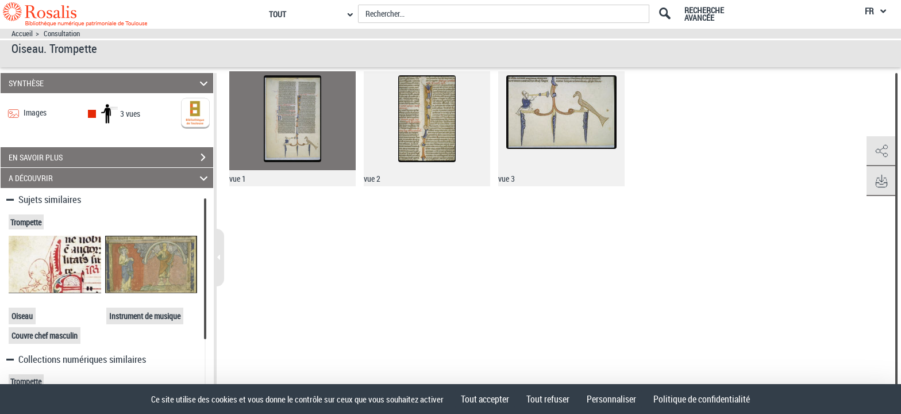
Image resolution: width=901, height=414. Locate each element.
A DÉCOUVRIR (110, 178)
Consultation (62, 34)
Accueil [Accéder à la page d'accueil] (22, 34)
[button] (881, 151)
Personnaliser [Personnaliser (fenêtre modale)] (611, 399)
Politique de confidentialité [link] (701, 399)
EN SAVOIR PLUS (111, 158)
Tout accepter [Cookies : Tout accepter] (485, 399)
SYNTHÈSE (110, 83)
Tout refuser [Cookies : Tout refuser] (547, 399)
